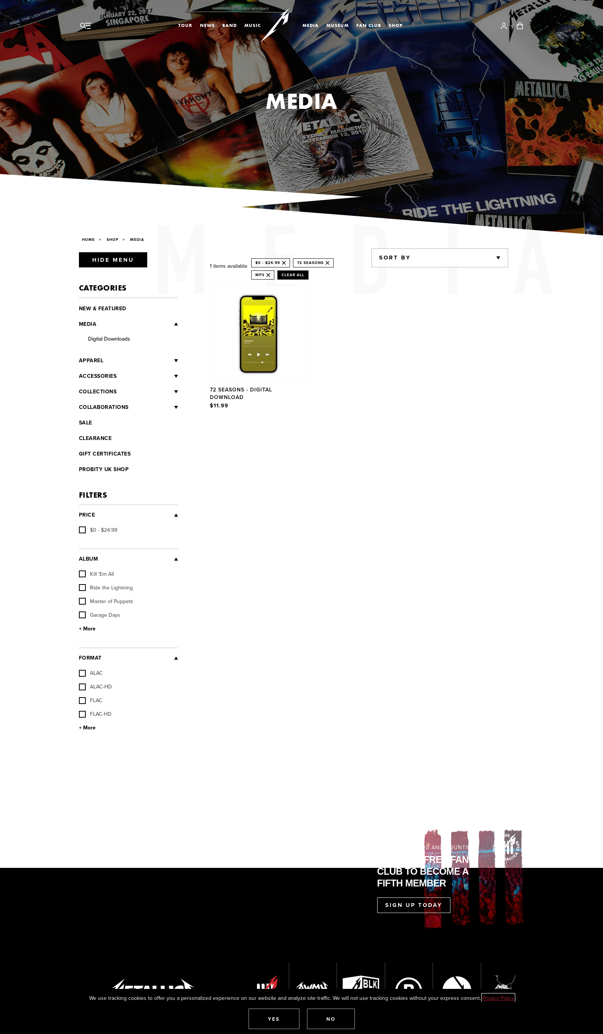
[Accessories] (147, 376)
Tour (185, 25)
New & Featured (102, 309)
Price (87, 515)
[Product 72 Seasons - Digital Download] (258, 348)
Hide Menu (113, 260)
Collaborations (104, 407)
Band (229, 25)
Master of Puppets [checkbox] (106, 601)
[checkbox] (98, 530)
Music (252, 25)
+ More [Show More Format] (87, 728)
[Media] (137, 323)
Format (90, 658)
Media (310, 25)
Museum (337, 25)
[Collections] (147, 392)
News (207, 25)
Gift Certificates (105, 454)
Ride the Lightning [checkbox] (106, 587)
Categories (103, 288)
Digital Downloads (109, 339)
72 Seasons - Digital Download (241, 393)
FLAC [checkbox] (90, 700)
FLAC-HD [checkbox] (95, 714)
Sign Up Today (413, 905)
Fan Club (368, 25)
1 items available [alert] (228, 266)
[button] (274, 1019)
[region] (359, 348)
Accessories (98, 376)
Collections (98, 392)
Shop (396, 25)
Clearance (95, 438)
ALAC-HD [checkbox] (95, 686)
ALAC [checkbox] (91, 673)
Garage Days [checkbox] (99, 615)
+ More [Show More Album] (87, 629)
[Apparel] (140, 361)
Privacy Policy (498, 998)
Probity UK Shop (104, 469)
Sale (85, 423)
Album (88, 559)
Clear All (293, 275)
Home (88, 239)
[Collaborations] (153, 407)
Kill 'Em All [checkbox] (96, 574)
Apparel (91, 361)
